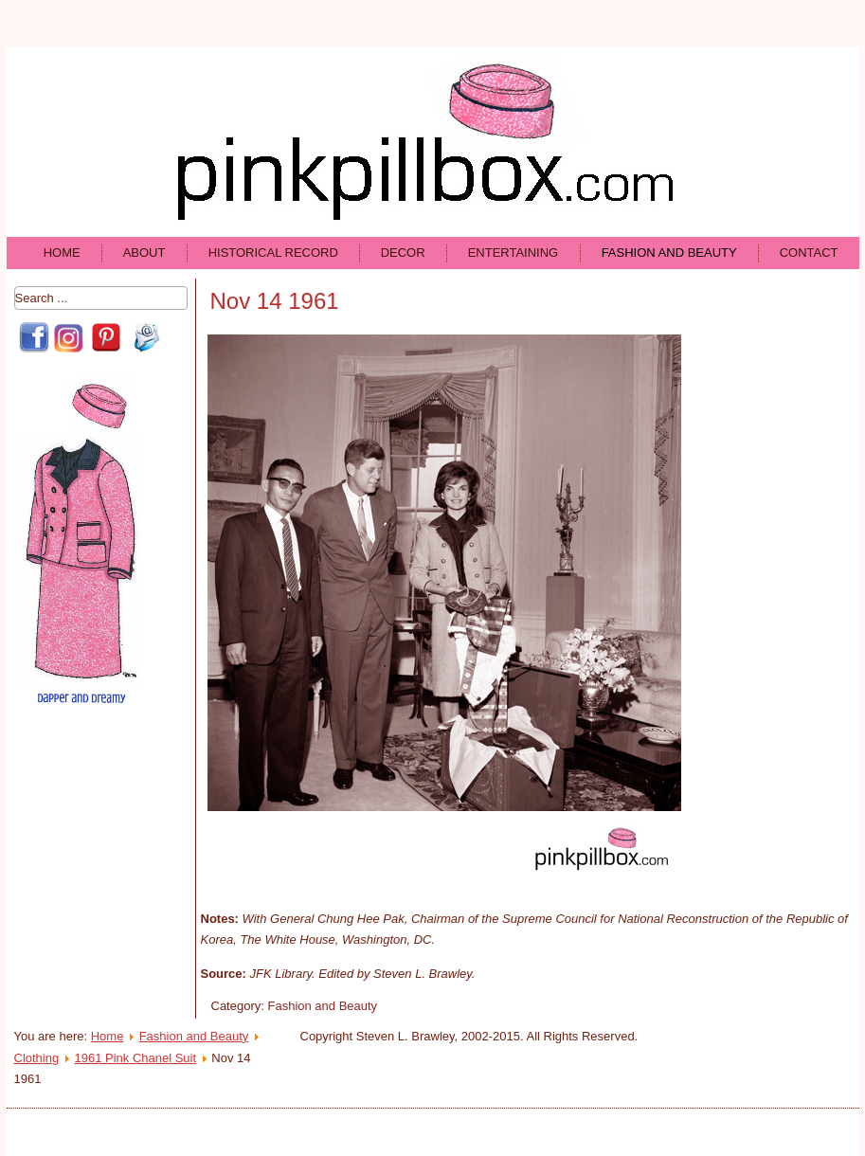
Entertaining (513, 252)
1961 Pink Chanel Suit (135, 1058)
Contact (809, 252)
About (144, 252)
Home (62, 252)
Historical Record (273, 252)
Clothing (37, 1058)
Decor (403, 252)
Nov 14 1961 (274, 301)
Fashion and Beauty (669, 252)
